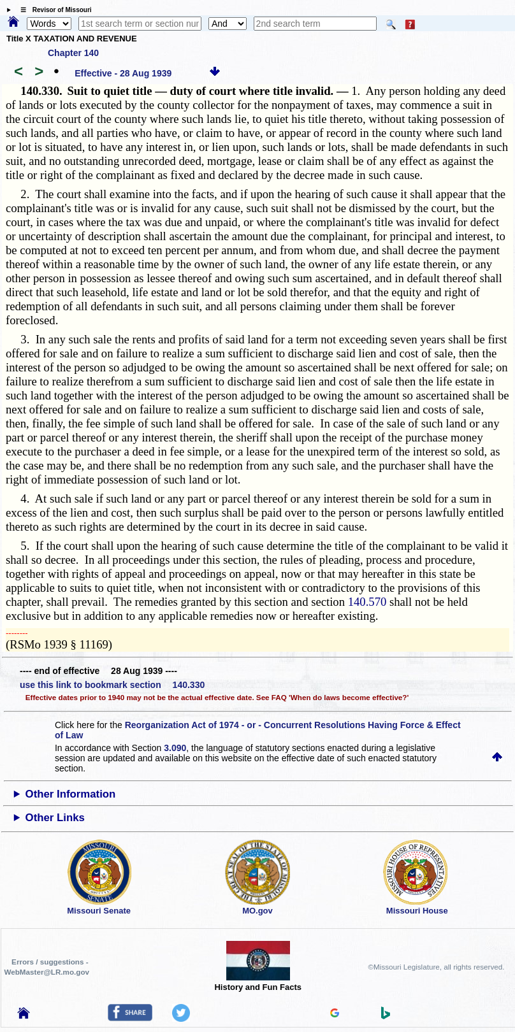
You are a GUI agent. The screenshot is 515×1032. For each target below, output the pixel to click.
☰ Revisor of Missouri (53, 9)
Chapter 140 (73, 53)
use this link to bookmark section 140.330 (112, 685)
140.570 (367, 601)
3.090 (175, 748)
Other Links (55, 818)
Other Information (70, 794)
